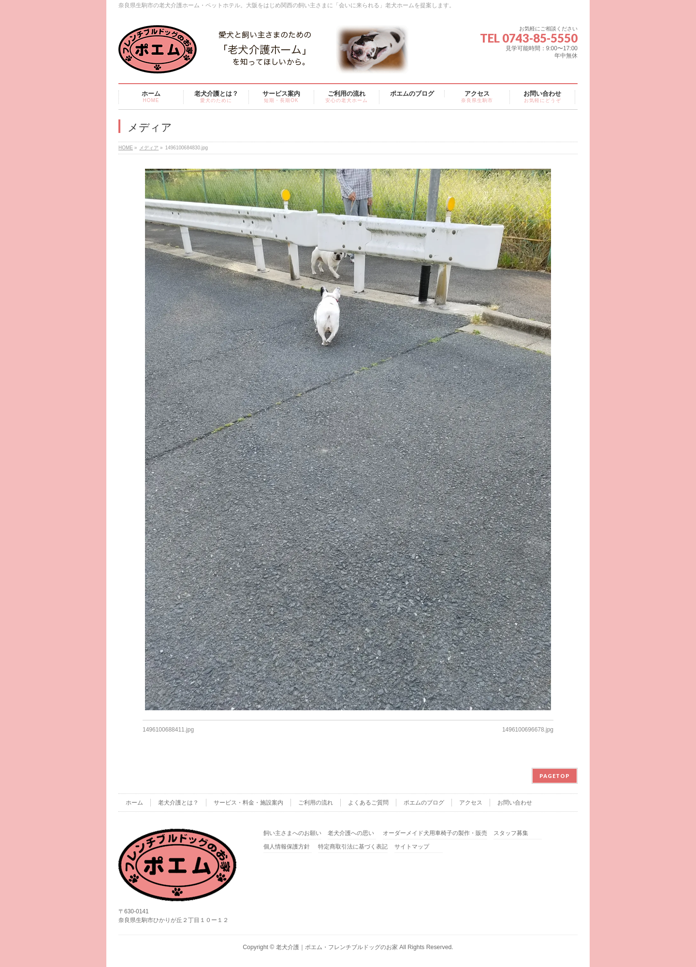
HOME (125, 147)
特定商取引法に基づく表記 (353, 847)
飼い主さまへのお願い (292, 833)
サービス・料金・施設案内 (248, 802)
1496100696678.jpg (527, 729)
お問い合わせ (514, 802)
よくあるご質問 (368, 802)
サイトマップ (411, 847)
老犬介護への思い (351, 833)
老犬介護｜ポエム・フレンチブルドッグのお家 (337, 947)
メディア (149, 147)
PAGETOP (554, 776)
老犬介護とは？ (178, 802)
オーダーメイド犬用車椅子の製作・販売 (435, 833)
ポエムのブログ (424, 802)
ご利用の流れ (315, 802)
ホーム (134, 802)
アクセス (470, 802)
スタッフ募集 (510, 833)
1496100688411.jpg (168, 729)
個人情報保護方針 (286, 847)
